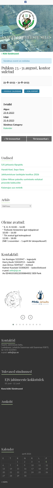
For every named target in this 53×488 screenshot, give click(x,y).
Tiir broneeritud (12, 139)
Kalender (7, 128)
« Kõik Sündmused (10, 53)
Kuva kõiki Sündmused (12, 388)
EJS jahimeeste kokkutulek (24, 379)
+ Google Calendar (12, 91)
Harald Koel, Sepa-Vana (12, 169)
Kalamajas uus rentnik (12, 187)
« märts (4, 482)
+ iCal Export (31, 91)
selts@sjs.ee (15, 270)
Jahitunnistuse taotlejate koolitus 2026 (20, 174)
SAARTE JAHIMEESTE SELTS (26, 37)
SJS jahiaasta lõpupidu (12, 164)
